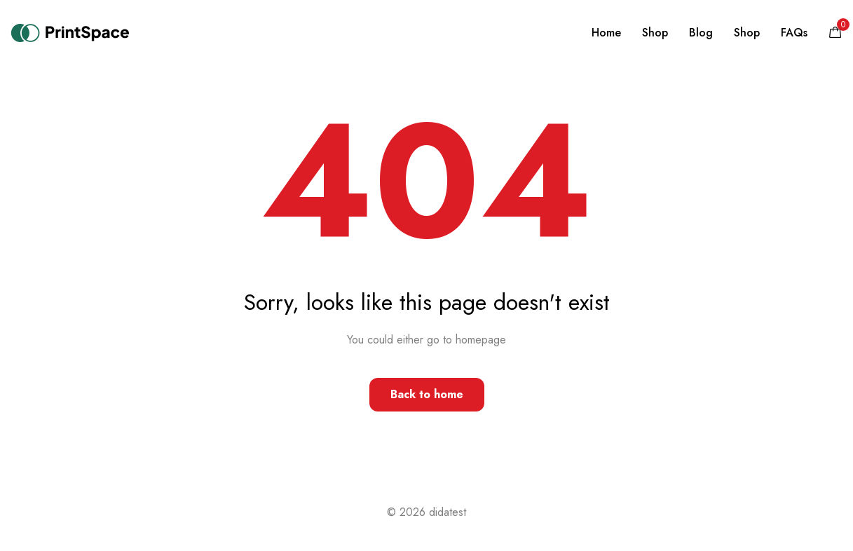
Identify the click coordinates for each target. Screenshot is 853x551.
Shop (655, 33)
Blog (701, 33)
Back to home (426, 394)
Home (606, 33)
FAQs (794, 33)
